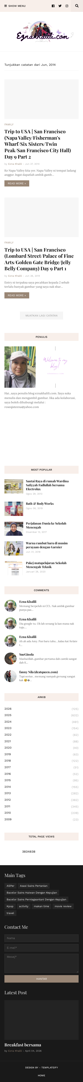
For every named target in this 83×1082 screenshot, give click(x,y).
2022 (41, 735)
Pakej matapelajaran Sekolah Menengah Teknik (46, 565)
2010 (41, 813)
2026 (41, 709)
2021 (41, 741)
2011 (41, 806)
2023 (41, 728)
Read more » (17, 183)
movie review (63, 906)
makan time (41, 906)
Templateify (49, 1067)
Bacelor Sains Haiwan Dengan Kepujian (32, 892)
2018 (41, 761)
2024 (41, 722)
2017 (41, 767)
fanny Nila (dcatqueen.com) (38, 672)
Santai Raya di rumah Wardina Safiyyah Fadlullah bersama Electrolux (47, 485)
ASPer (10, 885)
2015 (41, 780)
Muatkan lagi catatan (41, 315)
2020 (41, 748)
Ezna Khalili (27, 601)
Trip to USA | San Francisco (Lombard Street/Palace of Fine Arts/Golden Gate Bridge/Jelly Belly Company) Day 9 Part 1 (39, 259)
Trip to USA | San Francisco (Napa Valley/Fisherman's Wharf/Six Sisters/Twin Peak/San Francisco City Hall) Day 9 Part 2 (37, 144)
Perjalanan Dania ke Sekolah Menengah (46, 525)
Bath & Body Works (40, 503)
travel (10, 913)
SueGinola (26, 654)
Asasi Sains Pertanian (33, 885)
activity (23, 906)
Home (41, 1075)
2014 (41, 787)
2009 (41, 819)
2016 (41, 774)
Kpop (10, 906)
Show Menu (17, 5)
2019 (41, 754)
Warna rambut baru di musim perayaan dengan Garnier (47, 545)
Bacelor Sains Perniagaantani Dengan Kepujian (36, 899)
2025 (41, 715)
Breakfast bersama (22, 1044)
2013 (41, 793)
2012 (41, 800)
